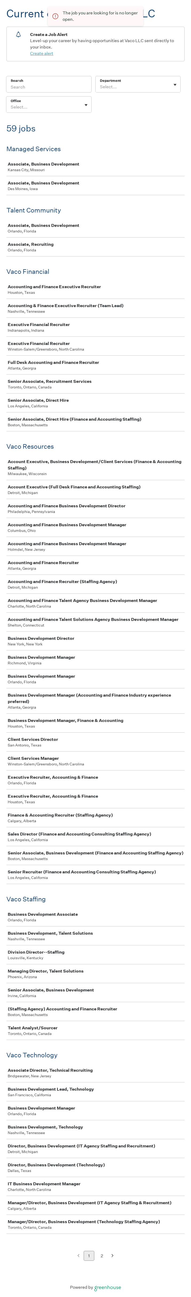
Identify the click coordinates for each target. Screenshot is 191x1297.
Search (17, 80)
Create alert (41, 53)
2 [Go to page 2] (102, 1255)
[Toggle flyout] (175, 85)
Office (16, 101)
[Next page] (112, 1256)
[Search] (48, 87)
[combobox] (100, 87)
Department (110, 80)
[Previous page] (78, 1256)
